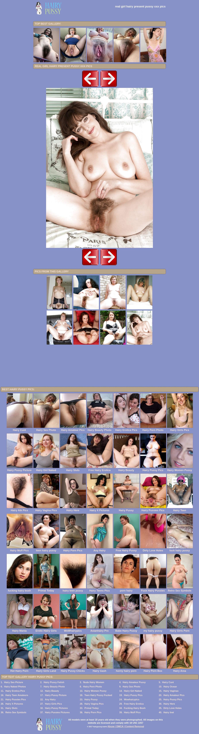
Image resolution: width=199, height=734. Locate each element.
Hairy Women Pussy (95, 691)
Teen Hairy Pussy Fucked (98, 695)
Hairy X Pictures (14, 704)
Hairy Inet (168, 712)
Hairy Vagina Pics (94, 704)
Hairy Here (169, 704)
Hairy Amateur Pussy (134, 682)
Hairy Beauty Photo (54, 686)
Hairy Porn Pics (92, 712)
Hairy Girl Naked (133, 691)
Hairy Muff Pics (132, 712)
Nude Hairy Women (93, 682)
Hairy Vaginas (170, 691)
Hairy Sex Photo (131, 686)
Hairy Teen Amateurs (16, 695)
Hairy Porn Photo (92, 686)
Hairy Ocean (170, 686)
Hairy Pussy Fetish (54, 682)
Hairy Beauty (52, 691)
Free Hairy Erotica (134, 704)
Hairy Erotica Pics (15, 691)
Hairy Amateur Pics (173, 695)
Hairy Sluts (11, 708)
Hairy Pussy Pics (133, 695)
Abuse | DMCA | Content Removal (126, 726)
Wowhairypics (131, 699)
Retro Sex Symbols (15, 712)
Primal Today (91, 708)
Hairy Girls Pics (53, 704)
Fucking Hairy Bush (134, 708)
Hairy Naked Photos (15, 686)
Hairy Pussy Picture (55, 695)
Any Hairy (50, 699)
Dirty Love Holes (172, 708)
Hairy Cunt (168, 682)
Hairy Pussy (91, 699)
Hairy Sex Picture (13, 682)
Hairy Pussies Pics (15, 699)
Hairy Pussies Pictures (57, 712)
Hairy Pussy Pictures (56, 708)
